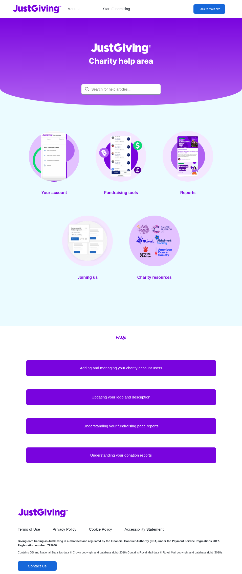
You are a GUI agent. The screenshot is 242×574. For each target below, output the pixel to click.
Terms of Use (29, 529)
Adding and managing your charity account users (121, 368)
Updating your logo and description (121, 397)
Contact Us (37, 566)
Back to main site (209, 8)
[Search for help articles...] (121, 89)
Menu (74, 9)
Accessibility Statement (144, 529)
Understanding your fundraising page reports (121, 426)
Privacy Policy (64, 529)
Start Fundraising (116, 9)
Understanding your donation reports (121, 455)
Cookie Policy (100, 529)
